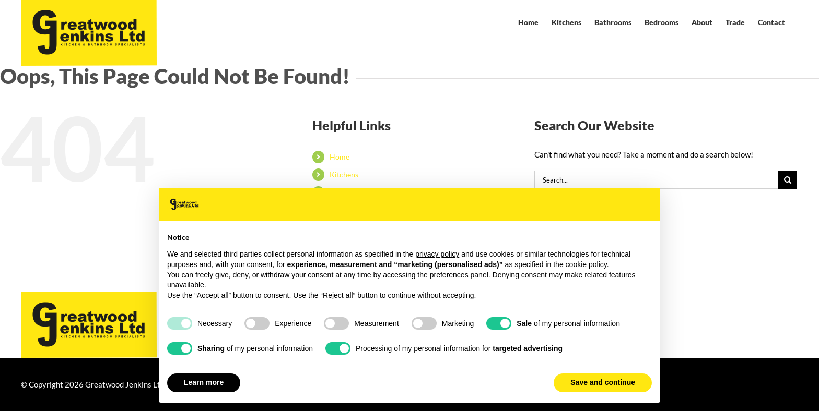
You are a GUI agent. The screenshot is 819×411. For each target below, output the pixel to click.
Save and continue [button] (602, 382)
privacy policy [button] (437, 254)
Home (339, 156)
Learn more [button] (204, 382)
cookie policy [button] (586, 264)
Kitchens (344, 174)
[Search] (787, 180)
